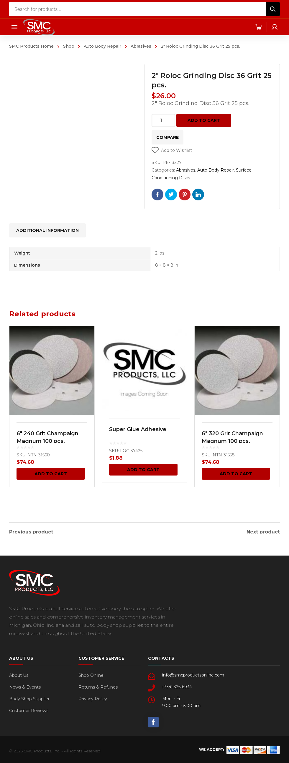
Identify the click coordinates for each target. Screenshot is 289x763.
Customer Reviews (28, 709)
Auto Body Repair (102, 46)
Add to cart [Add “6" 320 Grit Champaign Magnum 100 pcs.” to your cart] (236, 473)
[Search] (273, 9)
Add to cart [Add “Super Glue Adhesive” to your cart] (143, 469)
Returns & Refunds (98, 686)
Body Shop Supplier (29, 698)
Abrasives (141, 46)
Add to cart (204, 120)
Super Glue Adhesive (137, 429)
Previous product (31, 531)
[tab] (47, 230)
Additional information (47, 230)
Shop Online (91, 674)
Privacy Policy (92, 698)
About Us (18, 674)
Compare (167, 137)
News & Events (25, 686)
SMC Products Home (31, 46)
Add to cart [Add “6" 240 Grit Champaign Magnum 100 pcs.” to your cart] (51, 473)
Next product (263, 531)
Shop (68, 46)
